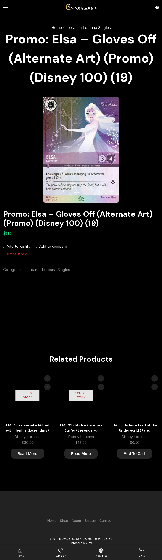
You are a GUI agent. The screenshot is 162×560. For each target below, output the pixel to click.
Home (56, 27)
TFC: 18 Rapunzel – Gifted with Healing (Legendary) (27, 428)
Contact (106, 521)
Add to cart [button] (135, 453)
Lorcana (72, 27)
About (76, 521)
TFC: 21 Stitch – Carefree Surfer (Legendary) (81, 428)
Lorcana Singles (97, 27)
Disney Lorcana (27, 437)
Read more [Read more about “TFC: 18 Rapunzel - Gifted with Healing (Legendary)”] (27, 453)
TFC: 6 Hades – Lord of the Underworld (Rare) (134, 428)
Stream (90, 521)
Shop (64, 521)
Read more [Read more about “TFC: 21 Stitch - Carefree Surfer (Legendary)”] (81, 453)
